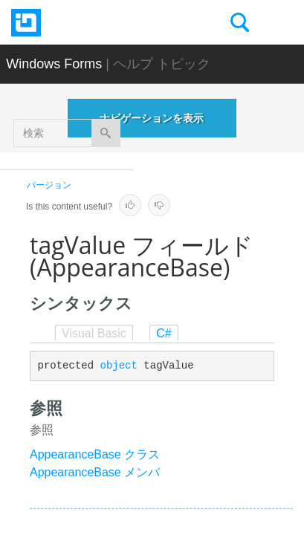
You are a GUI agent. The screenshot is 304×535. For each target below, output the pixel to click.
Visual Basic (94, 333)
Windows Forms (54, 63)
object (119, 366)
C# (163, 333)
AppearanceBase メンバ (95, 472)
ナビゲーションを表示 (152, 118)
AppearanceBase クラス (95, 454)
